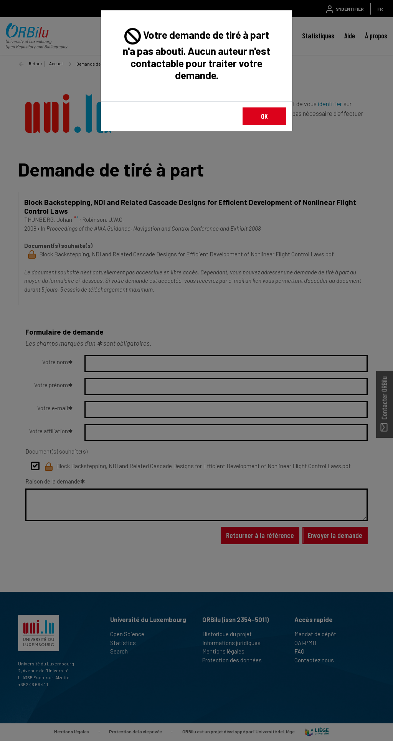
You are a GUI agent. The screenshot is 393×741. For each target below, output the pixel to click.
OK (264, 116)
